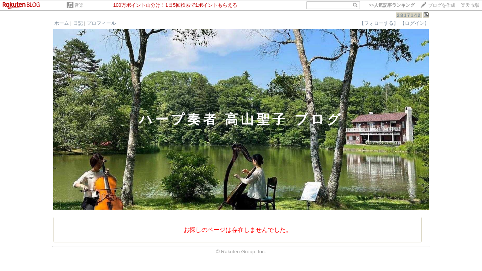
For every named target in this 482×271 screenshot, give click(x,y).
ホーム (61, 23)
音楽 (79, 5)
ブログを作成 (441, 5)
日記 (78, 23)
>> (392, 5)
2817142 (409, 15)
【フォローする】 (378, 23)
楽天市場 (470, 5)
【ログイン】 (414, 23)
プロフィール (101, 23)
